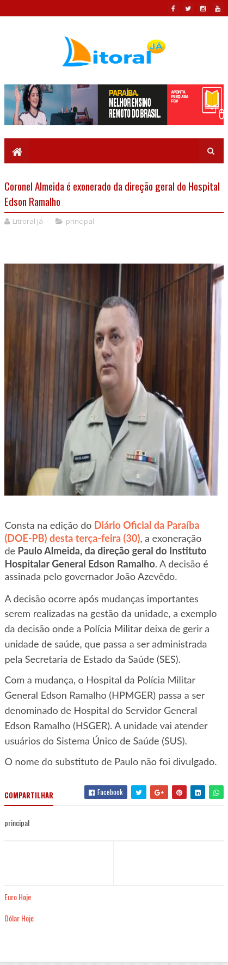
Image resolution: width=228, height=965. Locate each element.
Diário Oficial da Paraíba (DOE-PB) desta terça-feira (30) (101, 531)
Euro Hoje (17, 896)
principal (80, 221)
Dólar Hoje (19, 918)
